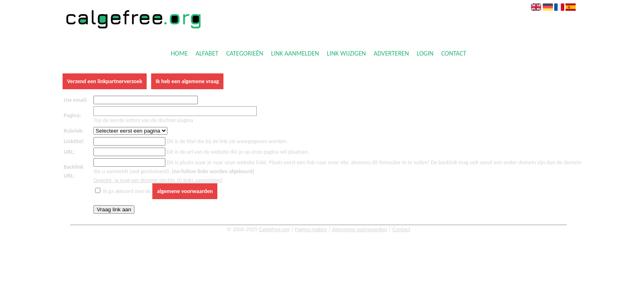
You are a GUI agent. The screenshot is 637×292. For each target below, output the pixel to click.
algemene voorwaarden (185, 191)
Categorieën (244, 54)
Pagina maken (311, 229)
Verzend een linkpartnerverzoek (104, 81)
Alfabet (207, 54)
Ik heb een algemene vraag (187, 81)
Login (425, 54)
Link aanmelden (295, 54)
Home (179, 54)
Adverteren (391, 54)
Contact (453, 54)
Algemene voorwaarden (359, 229)
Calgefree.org (274, 229)
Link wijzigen (346, 54)
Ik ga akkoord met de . (161, 191)
